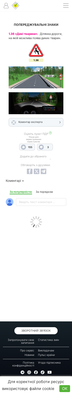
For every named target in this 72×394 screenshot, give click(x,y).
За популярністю (21, 191)
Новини (29, 354)
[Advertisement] (36, 274)
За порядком (44, 191)
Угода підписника (49, 362)
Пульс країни (46, 354)
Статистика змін (48, 339)
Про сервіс (27, 350)
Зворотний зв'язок (36, 330)
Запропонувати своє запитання (21, 341)
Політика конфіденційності (23, 364)
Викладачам (46, 350)
